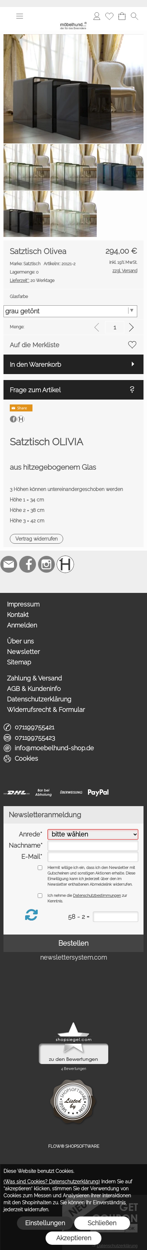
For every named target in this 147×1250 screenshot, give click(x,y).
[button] (19, 16)
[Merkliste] (109, 16)
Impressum (23, 604)
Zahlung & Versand (34, 678)
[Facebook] (27, 564)
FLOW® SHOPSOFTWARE (73, 1146)
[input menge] (114, 327)
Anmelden (22, 625)
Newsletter (23, 651)
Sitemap (19, 662)
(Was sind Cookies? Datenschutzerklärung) (51, 1181)
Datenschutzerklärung (39, 699)
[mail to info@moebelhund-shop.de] (8, 564)
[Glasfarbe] (70, 311)
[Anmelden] (96, 16)
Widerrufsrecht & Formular (46, 709)
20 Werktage (32, 280)
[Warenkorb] (121, 16)
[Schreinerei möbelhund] (65, 564)
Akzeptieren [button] (73, 1238)
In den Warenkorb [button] (35, 364)
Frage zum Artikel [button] (35, 390)
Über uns (20, 641)
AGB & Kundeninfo (34, 688)
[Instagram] (46, 564)
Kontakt (18, 614)
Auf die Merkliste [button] (34, 345)
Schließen (102, 1223)
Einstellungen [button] (45, 1223)
